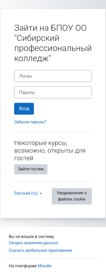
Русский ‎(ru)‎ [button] (26, 193)
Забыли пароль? (30, 121)
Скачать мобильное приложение (40, 250)
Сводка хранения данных (33, 242)
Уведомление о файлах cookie (72, 196)
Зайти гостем (31, 169)
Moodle (45, 265)
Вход (24, 108)
